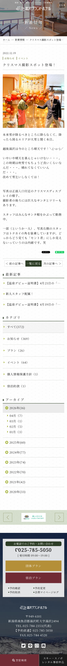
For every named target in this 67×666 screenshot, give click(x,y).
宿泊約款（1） (17, 386)
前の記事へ (16, 263)
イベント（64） (18, 362)
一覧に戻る (33, 263)
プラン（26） (16, 350)
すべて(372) (15, 327)
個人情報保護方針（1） (23, 374)
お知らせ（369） (19, 338)
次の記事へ (50, 263)
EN (61, 5)
